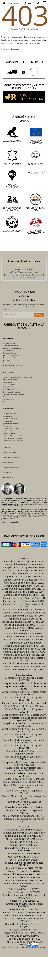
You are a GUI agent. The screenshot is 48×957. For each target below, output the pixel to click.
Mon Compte (7, 472)
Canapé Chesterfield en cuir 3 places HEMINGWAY (24, 735)
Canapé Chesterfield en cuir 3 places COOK (24, 714)
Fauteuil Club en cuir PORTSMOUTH (24, 935)
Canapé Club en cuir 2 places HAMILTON (24, 598)
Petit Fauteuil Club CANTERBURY (24, 856)
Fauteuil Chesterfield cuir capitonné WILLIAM (24, 811)
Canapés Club (7, 416)
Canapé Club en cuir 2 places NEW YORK (24, 609)
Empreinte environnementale (13, 441)
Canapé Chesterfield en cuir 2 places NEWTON (24, 698)
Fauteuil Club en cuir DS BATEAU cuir (24, 835)
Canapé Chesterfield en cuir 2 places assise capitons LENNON (24, 693)
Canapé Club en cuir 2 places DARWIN (24, 591)
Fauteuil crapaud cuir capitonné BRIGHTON (24, 815)
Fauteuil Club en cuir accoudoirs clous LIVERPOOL (24, 905)
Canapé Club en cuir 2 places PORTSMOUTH (24, 621)
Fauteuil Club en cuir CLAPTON (24, 877)
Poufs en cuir (7, 426)
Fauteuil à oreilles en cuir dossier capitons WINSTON (23, 820)
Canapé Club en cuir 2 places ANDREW (24, 561)
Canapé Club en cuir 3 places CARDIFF (24, 636)
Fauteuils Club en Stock (11, 423)
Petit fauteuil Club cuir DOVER (24, 889)
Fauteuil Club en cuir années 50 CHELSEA (24, 874)
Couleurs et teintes (9, 353)
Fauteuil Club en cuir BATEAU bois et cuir (24, 832)
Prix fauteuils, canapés (11, 380)
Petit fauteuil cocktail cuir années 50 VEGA (24, 947)
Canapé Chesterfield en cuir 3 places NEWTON (24, 747)
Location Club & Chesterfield (12, 438)
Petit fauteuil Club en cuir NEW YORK (24, 915)
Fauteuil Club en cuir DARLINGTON (24, 880)
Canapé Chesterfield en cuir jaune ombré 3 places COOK (24, 730)
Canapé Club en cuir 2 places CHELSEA (24, 582)
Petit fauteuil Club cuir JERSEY (24, 900)
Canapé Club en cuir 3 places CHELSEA (24, 639)
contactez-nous (7, 43)
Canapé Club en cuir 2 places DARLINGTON (24, 588)
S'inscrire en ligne (9, 477)
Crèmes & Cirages (9, 433)
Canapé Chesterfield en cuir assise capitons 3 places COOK (24, 719)
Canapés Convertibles (10, 418)
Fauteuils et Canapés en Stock (13, 436)
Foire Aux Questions (10, 384)
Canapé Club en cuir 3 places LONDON (24, 654)
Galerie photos (8, 363)
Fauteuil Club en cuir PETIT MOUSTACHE (24, 932)
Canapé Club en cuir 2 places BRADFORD (24, 567)
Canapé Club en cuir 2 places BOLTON (24, 564)
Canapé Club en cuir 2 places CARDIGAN (24, 573)
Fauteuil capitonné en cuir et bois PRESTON (24, 781)
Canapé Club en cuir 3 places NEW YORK (24, 663)
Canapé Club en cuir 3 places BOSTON (24, 633)
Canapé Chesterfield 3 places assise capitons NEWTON (24, 752)
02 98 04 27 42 (8, 462)
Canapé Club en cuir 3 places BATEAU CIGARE (24, 629)
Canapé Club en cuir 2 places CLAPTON (24, 585)
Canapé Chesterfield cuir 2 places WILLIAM (24, 703)
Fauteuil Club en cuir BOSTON (24, 844)
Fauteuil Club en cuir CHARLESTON (24, 868)
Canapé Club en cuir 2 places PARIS (24, 618)
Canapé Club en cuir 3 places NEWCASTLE (24, 666)
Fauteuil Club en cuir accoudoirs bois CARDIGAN (24, 864)
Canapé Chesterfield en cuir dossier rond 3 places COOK (24, 724)
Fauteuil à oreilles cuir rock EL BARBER (24, 778)
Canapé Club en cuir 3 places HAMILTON (24, 648)
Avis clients (6, 360)
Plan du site (7, 402)
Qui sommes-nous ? (9, 343)
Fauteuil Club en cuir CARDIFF (24, 859)
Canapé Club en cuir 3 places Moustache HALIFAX (24, 659)
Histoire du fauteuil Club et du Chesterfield (17, 377)
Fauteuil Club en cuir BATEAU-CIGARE (24, 838)
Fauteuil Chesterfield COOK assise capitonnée (24, 803)
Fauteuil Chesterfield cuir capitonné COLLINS (24, 792)
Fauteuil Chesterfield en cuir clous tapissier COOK (24, 797)
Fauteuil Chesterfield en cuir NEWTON (23, 807)
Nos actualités (7, 382)
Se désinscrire (7, 309)
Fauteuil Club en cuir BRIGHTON (24, 853)
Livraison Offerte (8, 350)
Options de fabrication (10, 428)
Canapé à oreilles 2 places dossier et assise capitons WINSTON (24, 763)
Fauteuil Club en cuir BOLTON (24, 841)
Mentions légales (8, 399)
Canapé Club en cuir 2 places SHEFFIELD (24, 624)
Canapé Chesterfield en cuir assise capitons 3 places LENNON (24, 741)
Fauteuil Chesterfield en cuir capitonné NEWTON (24, 786)
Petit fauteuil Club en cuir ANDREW (24, 829)
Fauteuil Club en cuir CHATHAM (24, 871)
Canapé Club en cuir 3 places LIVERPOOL (24, 651)
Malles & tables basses (10, 431)
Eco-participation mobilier (11, 392)
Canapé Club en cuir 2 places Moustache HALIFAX (24, 605)
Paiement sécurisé (9, 397)
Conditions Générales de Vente (13, 394)
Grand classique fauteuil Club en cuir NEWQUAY (24, 925)
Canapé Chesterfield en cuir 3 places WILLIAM (24, 758)
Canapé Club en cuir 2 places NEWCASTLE (24, 612)
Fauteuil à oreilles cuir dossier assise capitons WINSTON (24, 769)
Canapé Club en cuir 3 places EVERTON (24, 645)
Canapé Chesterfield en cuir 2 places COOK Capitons (24, 687)
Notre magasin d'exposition (12, 365)
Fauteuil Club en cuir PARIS (24, 929)
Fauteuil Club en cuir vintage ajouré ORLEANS (24, 943)
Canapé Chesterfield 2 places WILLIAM (24, 706)
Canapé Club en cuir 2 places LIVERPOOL (24, 601)
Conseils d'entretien (9, 358)
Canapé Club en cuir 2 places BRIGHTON (24, 570)
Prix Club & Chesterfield (11, 355)
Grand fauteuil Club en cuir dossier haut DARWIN (24, 885)
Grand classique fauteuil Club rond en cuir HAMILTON (24, 896)
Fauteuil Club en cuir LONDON (24, 909)
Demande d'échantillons (11, 457)
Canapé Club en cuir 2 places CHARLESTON (24, 576)
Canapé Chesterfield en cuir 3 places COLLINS (24, 710)
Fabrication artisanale (10, 345)
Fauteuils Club (8, 421)
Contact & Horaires (9, 452)
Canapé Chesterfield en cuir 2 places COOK (24, 683)
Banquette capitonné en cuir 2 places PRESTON (24, 679)
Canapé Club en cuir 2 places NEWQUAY (23, 615)
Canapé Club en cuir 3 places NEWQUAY (23, 669)
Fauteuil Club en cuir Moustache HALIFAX (24, 912)
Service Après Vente (9, 387)
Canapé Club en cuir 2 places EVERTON (24, 594)
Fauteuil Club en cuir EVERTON (24, 892)
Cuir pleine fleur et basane (12, 348)
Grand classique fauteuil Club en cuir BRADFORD (24, 849)
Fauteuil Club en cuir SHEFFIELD (24, 938)
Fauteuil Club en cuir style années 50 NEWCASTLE (24, 920)
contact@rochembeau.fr (11, 467)
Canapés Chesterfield (10, 413)
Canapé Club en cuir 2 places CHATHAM (24, 579)
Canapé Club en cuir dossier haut (24, 642)
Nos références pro (9, 389)
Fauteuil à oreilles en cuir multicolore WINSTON (24, 774)
